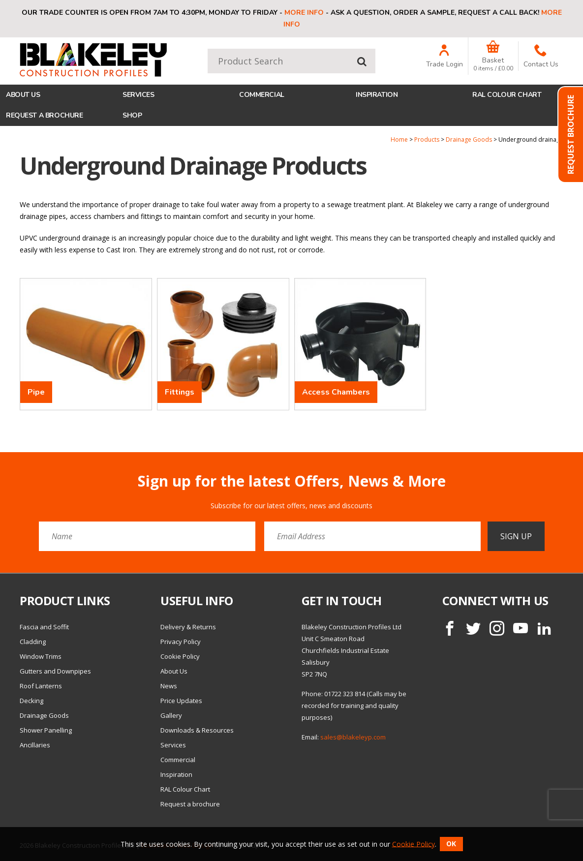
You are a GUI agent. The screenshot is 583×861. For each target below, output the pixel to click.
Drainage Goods (469, 139)
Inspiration (377, 94)
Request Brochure (570, 134)
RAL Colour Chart (506, 94)
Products (426, 139)
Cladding (33, 641)
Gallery (171, 715)
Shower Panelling (46, 730)
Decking (31, 700)
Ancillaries (35, 744)
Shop (132, 115)
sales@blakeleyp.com (353, 737)
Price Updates (181, 700)
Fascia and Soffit (44, 626)
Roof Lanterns (41, 685)
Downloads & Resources (197, 730)
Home (399, 139)
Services (138, 94)
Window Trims (40, 656)
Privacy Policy (180, 641)
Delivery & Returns (188, 626)
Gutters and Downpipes (55, 671)
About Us (23, 94)
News (168, 685)
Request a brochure (44, 115)
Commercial (261, 94)
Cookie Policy (180, 656)
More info (304, 12)
